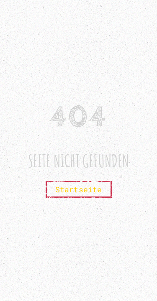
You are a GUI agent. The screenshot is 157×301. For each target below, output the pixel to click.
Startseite (78, 189)
